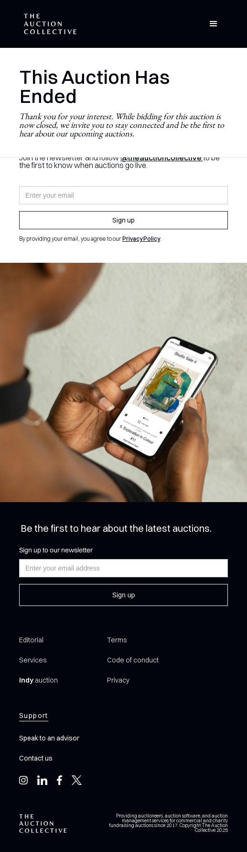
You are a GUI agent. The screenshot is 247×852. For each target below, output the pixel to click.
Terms (117, 640)
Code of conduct (133, 660)
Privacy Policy (141, 238)
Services (32, 660)
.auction (38, 680)
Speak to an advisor (49, 738)
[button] (213, 24)
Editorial (31, 640)
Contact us (36, 758)
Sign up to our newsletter (56, 550)
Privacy (118, 680)
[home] (47, 24)
